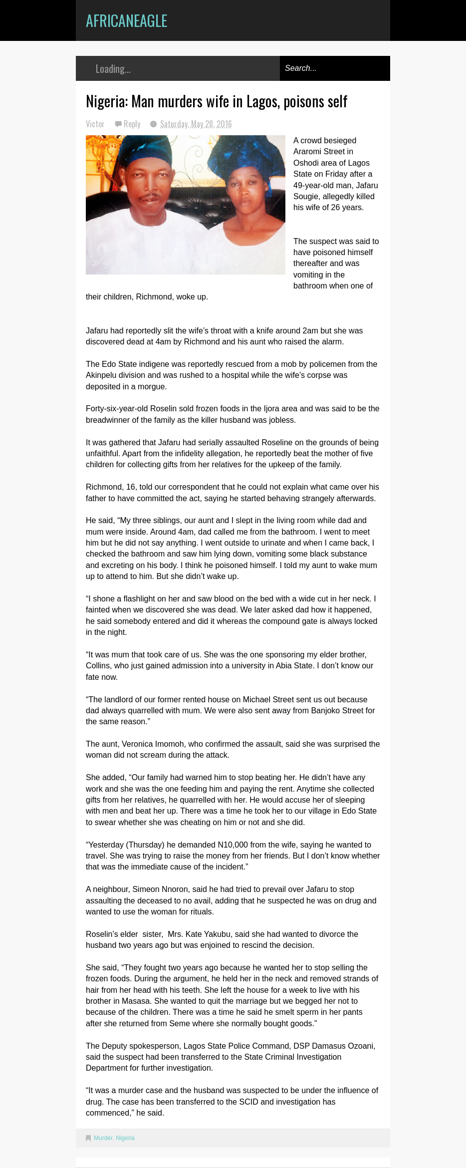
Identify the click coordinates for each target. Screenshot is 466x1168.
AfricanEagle (126, 20)
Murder (103, 1138)
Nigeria (125, 1138)
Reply (133, 124)
